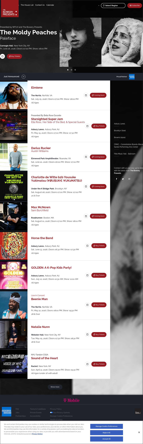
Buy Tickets (17, 56)
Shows (23, 5)
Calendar (36, 9)
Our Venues (33, 5)
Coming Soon (98, 95)
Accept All (106, 439)
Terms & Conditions (38, 419)
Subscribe (136, 5)
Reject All (106, 433)
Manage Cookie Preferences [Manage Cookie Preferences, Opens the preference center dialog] (106, 426)
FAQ (17, 419)
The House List (46, 5)
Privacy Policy (56, 419)
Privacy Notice (37, 434)
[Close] (139, 432)
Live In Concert (39, 305)
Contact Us (25, 9)
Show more (55, 396)
